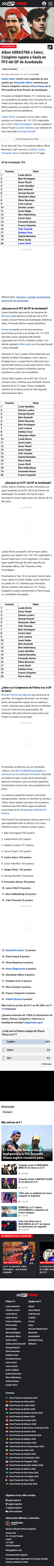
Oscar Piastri (11, 1312)
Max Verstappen (23, 124)
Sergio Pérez (11, 1379)
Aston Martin (34, 1304)
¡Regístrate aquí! (33, 1016)
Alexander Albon (23, 82)
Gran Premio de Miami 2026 (20, 1411)
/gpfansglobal (13, 1494)
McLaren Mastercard (37, 1323)
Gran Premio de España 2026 (21, 1448)
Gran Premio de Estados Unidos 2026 (24, 1459)
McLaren (6, 310)
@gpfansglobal (14, 1498)
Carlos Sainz (8, 78)
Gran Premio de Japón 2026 (20, 1399)
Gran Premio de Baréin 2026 (20, 1403)
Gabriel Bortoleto (13, 1368)
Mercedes (25, 338)
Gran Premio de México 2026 (21, 1463)
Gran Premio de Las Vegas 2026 (22, 1470)
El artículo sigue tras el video (27, 139)
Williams (32, 1338)
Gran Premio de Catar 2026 (20, 1474)
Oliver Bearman (13, 1345)
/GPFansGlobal (14, 1506)
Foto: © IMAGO (7, 41)
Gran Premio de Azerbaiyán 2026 (22, 1452)
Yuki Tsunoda (25, 229)
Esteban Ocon (25, 232)
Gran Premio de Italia (15, 689)
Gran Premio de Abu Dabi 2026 (21, 1478)
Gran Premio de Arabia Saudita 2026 (24, 1407)
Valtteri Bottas (14, 993)
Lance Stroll (24, 243)
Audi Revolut (34, 1308)
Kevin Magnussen (16, 962)
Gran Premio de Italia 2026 (20, 1444)
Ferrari (4, 323)
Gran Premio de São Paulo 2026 (22, 1467)
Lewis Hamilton (26, 127)
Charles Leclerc (37, 149)
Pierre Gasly (38, 86)
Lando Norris (8, 116)
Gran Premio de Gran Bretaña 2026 (23, 1429)
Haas (30, 1319)
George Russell (27, 131)
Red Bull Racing (35, 1334)
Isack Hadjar (11, 1323)
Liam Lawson (12, 1360)
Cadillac (32, 1312)
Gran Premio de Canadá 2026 (21, 1414)
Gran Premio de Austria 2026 (21, 1426)
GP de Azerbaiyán (8, 46)
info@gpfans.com (14, 1544)
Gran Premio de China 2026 (20, 1396)
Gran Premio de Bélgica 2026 (21, 1433)
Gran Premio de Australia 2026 (21, 1392)
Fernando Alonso (10, 153)
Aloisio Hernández (9, 69)
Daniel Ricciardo (15, 944)
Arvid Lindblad (12, 1364)
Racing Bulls (34, 1330)
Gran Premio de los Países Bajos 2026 (25, 1441)
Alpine (31, 1300)
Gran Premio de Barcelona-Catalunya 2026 (27, 1422)
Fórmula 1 (8, 1106)
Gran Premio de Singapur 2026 (21, 1456)
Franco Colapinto (13, 1315)
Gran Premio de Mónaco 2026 (21, 1418)
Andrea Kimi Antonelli (16, 1338)
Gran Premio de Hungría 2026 (21, 1437)
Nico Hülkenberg (13, 1372)
